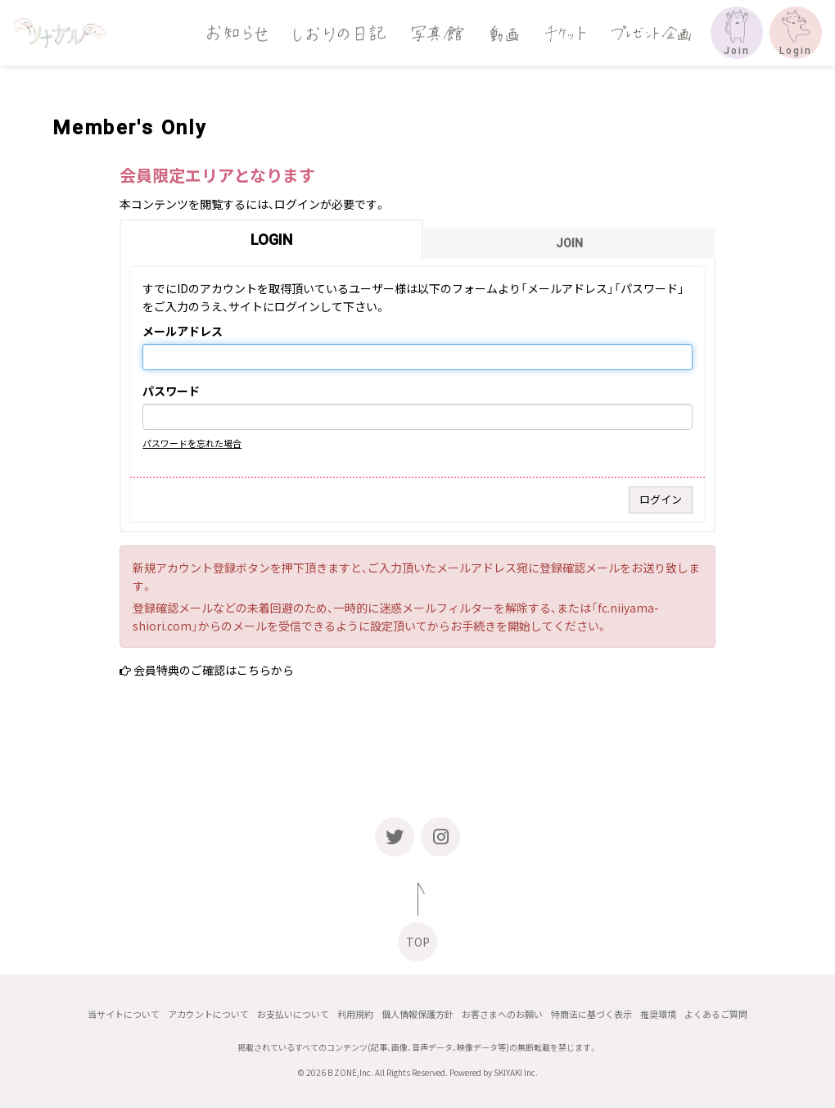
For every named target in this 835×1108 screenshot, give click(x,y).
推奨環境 (658, 1014)
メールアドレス (182, 331)
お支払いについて (293, 1014)
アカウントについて (208, 1014)
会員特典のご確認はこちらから (213, 670)
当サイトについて (124, 1014)
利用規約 (355, 1014)
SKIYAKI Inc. (516, 1072)
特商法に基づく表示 (591, 1014)
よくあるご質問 (715, 1014)
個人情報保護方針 (417, 1014)
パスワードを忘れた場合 (191, 443)
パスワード (171, 391)
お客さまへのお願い (502, 1014)
